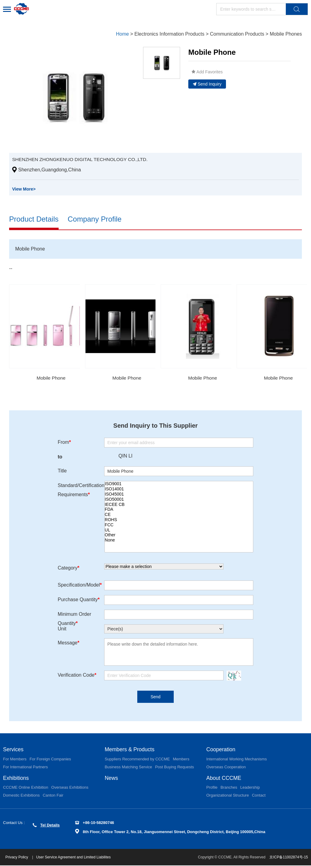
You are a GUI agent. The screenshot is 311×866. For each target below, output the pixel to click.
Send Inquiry (207, 84)
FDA (179, 509)
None (179, 540)
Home (122, 34)
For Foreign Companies (50, 759)
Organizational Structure (227, 796)
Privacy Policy (18, 858)
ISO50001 (179, 499)
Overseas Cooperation (226, 767)
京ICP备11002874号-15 (288, 858)
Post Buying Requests (174, 767)
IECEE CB (179, 504)
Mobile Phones (286, 34)
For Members (14, 759)
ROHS (179, 520)
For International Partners (25, 767)
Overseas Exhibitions (69, 788)
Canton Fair (53, 796)
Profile (211, 788)
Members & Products (130, 750)
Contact (258, 796)
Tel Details (46, 825)
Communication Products (237, 34)
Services (13, 750)
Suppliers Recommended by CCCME (137, 759)
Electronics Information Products (169, 34)
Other (179, 535)
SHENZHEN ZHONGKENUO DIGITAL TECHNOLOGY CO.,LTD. (82, 159)
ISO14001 (179, 489)
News (111, 778)
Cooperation (221, 750)
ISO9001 (179, 484)
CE (179, 514)
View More (24, 189)
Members (181, 759)
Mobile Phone (51, 377)
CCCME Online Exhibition (25, 788)
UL (179, 530)
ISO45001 (179, 494)
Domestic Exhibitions (21, 796)
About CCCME (224, 778)
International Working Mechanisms (236, 759)
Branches (228, 788)
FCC (179, 525)
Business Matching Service (128, 767)
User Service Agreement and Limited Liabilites (74, 858)
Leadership (250, 788)
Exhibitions (16, 778)
